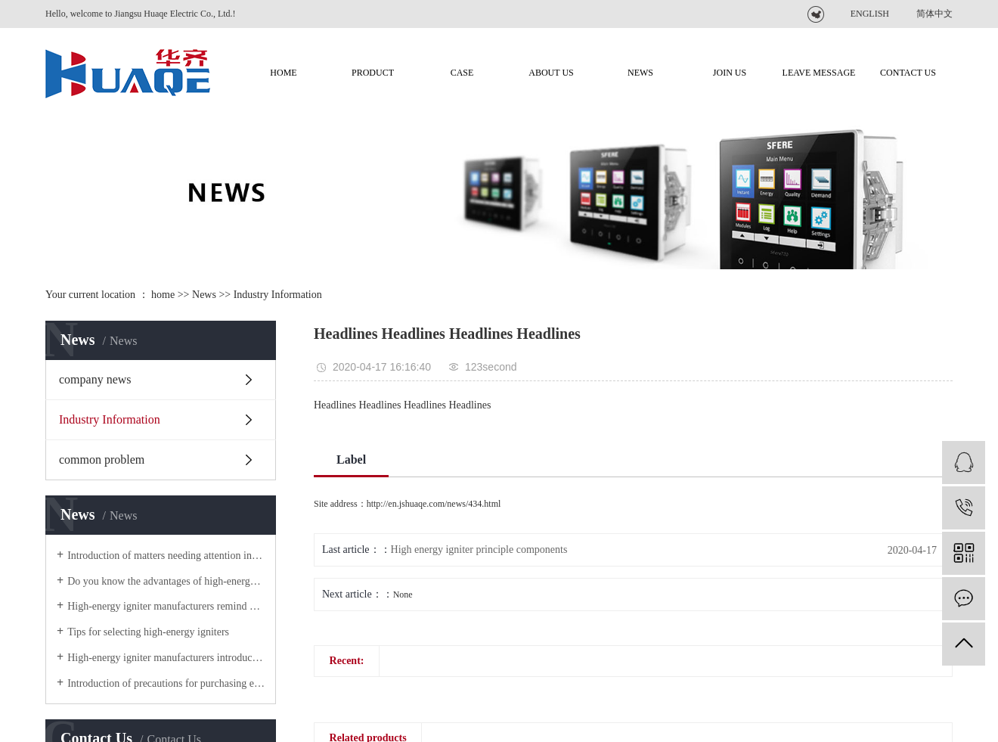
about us (550, 72)
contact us (908, 72)
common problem (101, 459)
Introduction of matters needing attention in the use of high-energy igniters (166, 555)
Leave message (819, 72)
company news (95, 379)
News (204, 294)
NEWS (640, 72)
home (163, 294)
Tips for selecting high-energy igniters (148, 632)
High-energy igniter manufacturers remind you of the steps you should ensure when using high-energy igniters (166, 606)
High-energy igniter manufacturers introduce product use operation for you (166, 657)
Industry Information (278, 294)
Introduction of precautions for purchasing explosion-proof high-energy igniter (166, 683)
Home (283, 72)
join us (729, 72)
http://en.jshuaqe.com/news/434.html (434, 503)
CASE (462, 72)
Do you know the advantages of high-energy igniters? (166, 581)
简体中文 (934, 13)
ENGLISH (870, 13)
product (373, 72)
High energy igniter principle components (479, 549)
